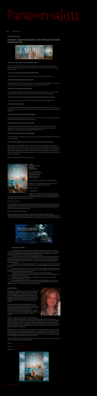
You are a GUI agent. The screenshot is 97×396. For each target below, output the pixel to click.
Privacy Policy (16, 31)
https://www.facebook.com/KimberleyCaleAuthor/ (25, 349)
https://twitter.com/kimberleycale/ (20, 346)
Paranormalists (43, 15)
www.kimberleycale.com (18, 343)
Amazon (34, 222)
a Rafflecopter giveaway (14, 384)
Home (7, 31)
